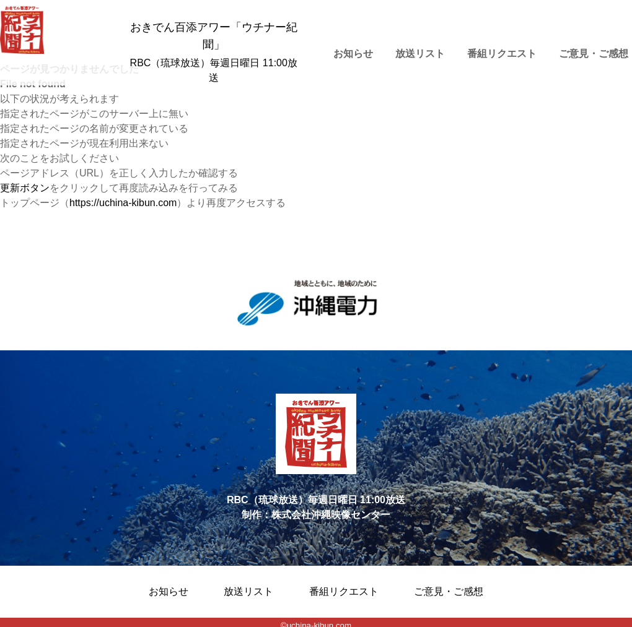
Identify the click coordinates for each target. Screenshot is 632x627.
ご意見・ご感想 (448, 591)
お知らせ (353, 53)
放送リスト (420, 53)
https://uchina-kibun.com (123, 202)
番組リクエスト (502, 53)
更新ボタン (25, 188)
